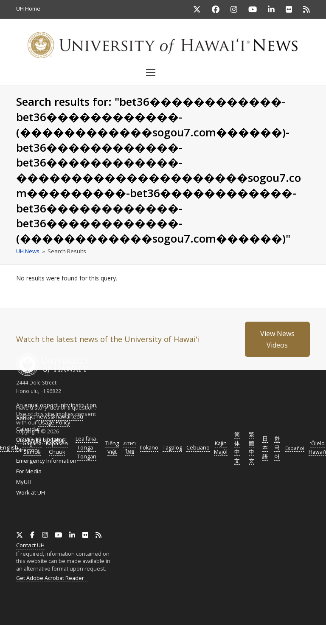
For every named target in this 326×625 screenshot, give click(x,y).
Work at (30, 492)
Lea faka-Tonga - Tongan (87, 447)
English (9, 447)
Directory (27, 450)
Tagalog (172, 447)
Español (294, 448)
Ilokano (149, 447)
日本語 (265, 447)
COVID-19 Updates (40, 439)
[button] (163, 72)
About (23, 418)
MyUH (23, 482)
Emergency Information (46, 460)
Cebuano (198, 447)
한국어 (277, 447)
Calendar (28, 429)
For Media (29, 471)
